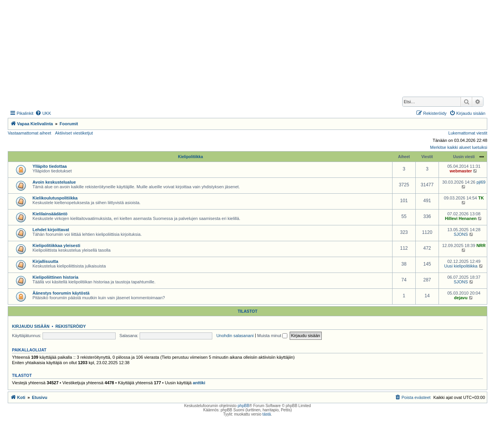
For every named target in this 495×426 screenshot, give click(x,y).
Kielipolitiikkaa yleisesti (56, 245)
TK (481, 198)
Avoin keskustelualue (54, 182)
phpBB (243, 406)
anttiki (199, 382)
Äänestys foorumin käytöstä (60, 293)
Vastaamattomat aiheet (29, 133)
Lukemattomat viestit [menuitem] (467, 133)
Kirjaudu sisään (31, 326)
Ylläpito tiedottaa (49, 166)
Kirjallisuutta (45, 261)
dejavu (461, 297)
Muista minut (272, 335)
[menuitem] (43, 113)
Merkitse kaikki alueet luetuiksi (458, 147)
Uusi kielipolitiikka (460, 266)
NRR (481, 245)
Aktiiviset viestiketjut (74, 133)
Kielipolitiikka (190, 157)
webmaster (461, 171)
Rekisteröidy (70, 326)
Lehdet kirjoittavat (50, 229)
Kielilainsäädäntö (49, 213)
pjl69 (480, 182)
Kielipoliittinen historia (55, 277)
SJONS (461, 234)
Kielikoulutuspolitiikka (55, 198)
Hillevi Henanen (461, 218)
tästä (267, 414)
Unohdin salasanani (235, 335)
